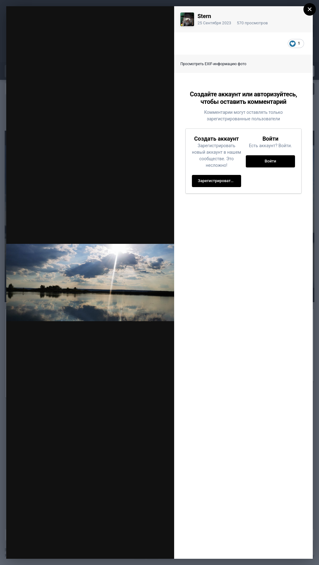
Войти (270, 161)
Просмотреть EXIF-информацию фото (213, 64)
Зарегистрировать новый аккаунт (219, 180)
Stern (204, 16)
